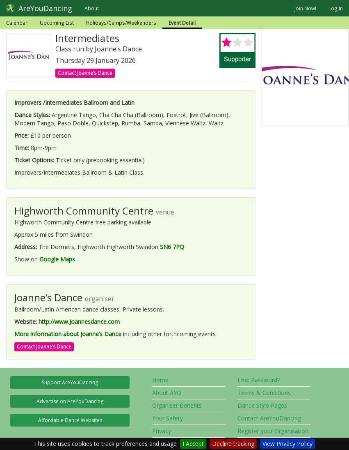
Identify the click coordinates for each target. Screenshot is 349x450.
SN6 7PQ (172, 247)
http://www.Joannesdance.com (79, 321)
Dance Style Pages (262, 405)
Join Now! (305, 8)
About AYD (166, 393)
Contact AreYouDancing (269, 418)
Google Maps (57, 259)
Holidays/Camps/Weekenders (121, 22)
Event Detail (182, 22)
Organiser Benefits (177, 405)
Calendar (16, 22)
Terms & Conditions (264, 393)
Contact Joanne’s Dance (85, 72)
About (91, 8)
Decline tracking (233, 444)
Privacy (161, 431)
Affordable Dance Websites (70, 420)
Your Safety (167, 418)
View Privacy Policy (287, 444)
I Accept (193, 444)
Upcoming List (57, 22)
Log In (335, 8)
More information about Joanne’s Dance (67, 334)
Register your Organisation (272, 431)
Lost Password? (258, 380)
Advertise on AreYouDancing (69, 401)
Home (160, 380)
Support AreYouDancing (70, 382)
